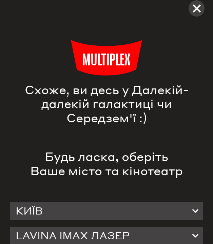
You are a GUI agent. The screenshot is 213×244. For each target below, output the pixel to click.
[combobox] (106, 211)
